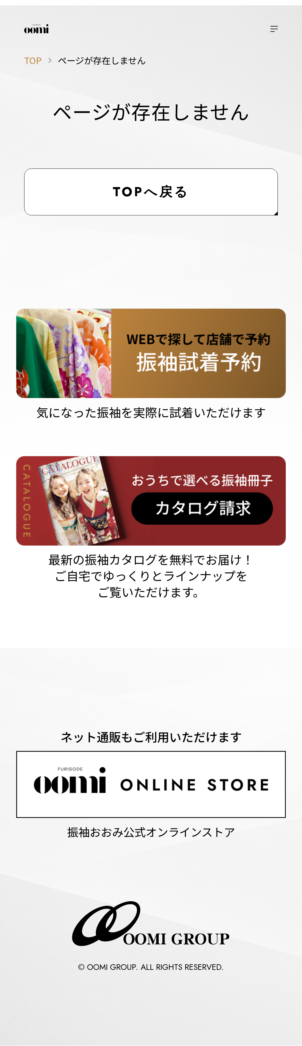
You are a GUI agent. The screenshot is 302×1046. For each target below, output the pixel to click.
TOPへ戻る (151, 191)
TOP (33, 60)
